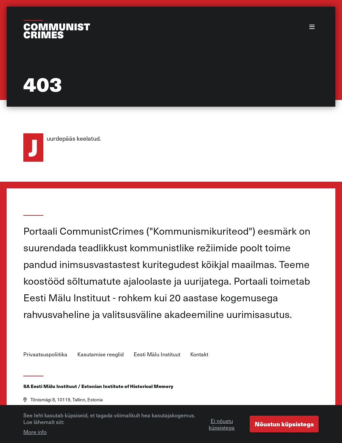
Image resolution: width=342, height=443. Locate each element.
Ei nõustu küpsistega (222, 425)
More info (35, 433)
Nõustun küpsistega (284, 425)
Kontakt (199, 354)
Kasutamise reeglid (100, 354)
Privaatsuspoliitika (45, 354)
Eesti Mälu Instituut (157, 354)
